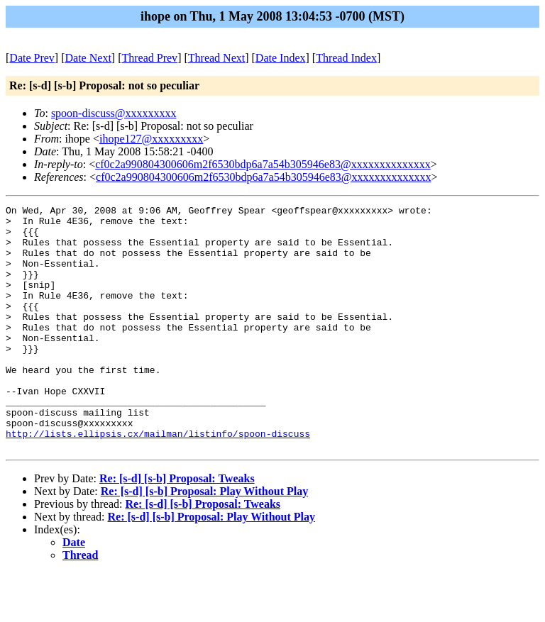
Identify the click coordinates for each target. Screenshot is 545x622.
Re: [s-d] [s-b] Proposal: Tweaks (177, 527)
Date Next (88, 58)
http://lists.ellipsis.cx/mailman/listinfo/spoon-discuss (158, 480)
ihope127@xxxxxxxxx (151, 139)
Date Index (280, 58)
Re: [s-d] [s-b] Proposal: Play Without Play (204, 540)
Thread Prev (149, 58)
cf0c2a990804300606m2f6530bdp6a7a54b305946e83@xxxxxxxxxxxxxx (262, 164)
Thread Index (346, 58)
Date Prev (32, 58)
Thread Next (216, 58)
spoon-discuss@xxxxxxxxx (114, 113)
